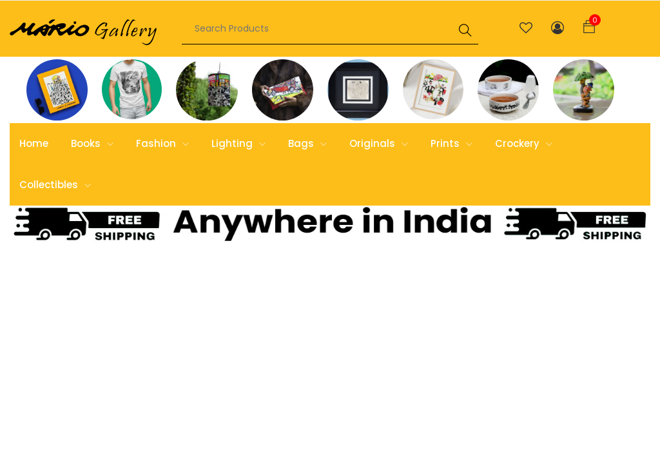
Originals (378, 143)
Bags (307, 143)
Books (92, 143)
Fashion (162, 143)
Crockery (523, 143)
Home (33, 143)
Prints (451, 143)
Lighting (238, 143)
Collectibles (55, 184)
